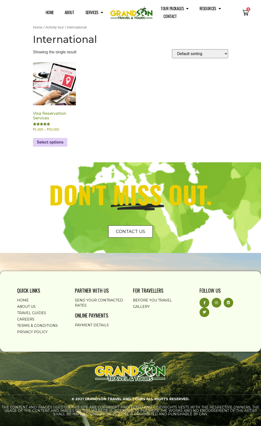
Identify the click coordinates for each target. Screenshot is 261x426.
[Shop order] (200, 53)
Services (94, 12)
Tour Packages (175, 8)
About (69, 12)
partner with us (92, 290)
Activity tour (54, 27)
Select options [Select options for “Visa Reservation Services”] (50, 142)
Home (50, 12)
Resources (210, 8)
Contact (170, 16)
